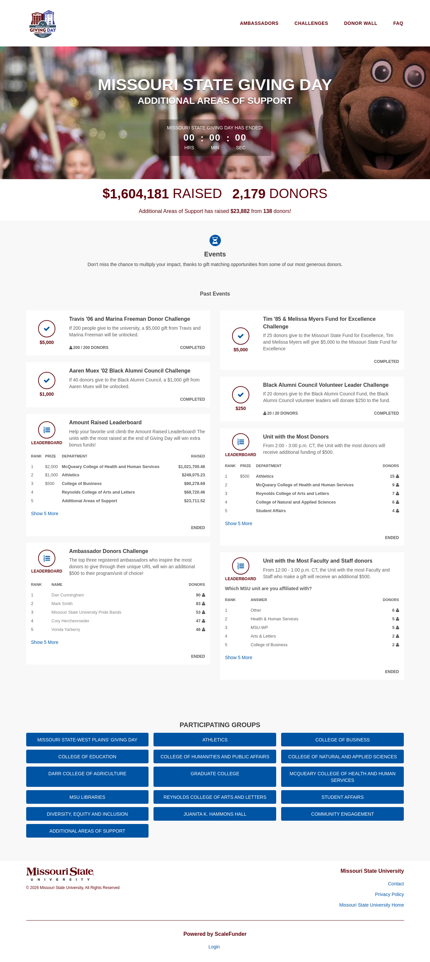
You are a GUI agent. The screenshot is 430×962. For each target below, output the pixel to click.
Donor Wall (361, 23)
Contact (396, 883)
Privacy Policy (389, 894)
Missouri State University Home (371, 905)
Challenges (311, 23)
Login (214, 946)
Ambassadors (259, 23)
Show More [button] (45, 513)
